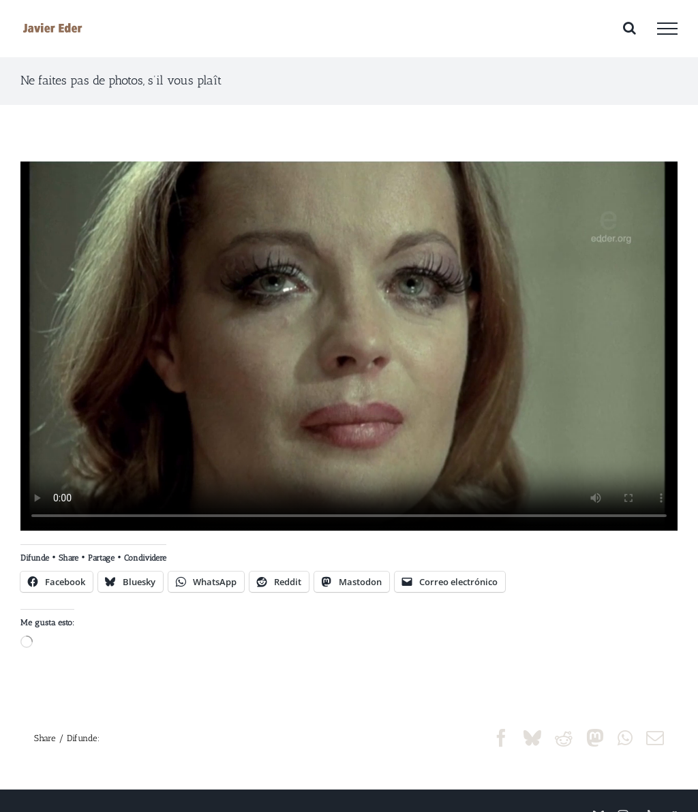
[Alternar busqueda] (629, 28)
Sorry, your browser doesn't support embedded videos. (349, 346)
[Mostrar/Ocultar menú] (667, 28)
